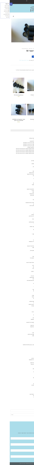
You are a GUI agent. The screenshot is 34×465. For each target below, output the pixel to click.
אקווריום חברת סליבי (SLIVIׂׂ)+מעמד (25, 172)
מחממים (29, 382)
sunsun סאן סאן (26, 383)
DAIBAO (27, 281)
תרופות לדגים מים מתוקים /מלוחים (25, 301)
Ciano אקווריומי (28, 133)
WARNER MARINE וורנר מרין (24, 205)
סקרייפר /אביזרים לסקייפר (24, 326)
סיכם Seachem (26, 178)
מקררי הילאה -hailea (25, 296)
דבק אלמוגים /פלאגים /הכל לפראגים (23, 322)
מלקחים (27, 328)
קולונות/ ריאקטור (28, 272)
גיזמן (30, 136)
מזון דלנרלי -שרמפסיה (25, 163)
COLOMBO (27, 181)
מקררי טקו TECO (26, 298)
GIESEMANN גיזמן (26, 266)
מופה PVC (20, 48)
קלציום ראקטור (28, 274)
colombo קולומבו (26, 368)
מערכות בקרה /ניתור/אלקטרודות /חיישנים (24, 189)
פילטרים (29, 392)
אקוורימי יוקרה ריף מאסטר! (26, 184)
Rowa (28, 196)
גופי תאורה (29, 253)
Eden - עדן (27, 287)
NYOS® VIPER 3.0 (28, 135)
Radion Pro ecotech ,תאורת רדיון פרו (23, 262)
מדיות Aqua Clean (26, 199)
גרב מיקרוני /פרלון (26, 317)
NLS (28, 235)
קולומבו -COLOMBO (25, 219)
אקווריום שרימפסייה (26, 192)
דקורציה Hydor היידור (25, 311)
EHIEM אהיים (27, 400)
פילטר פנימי (29, 169)
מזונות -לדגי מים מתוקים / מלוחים (25, 226)
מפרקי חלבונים (28, 353)
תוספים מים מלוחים (28, 207)
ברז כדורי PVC (26, 343)
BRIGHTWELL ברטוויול (25, 214)
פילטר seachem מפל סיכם (24, 394)
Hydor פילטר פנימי (26, 171)
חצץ (28, 307)
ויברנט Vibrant (26, 210)
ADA (28, 373)
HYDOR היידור (26, 391)
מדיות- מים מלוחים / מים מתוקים (25, 195)
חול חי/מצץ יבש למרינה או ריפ (26, 275)
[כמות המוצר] (30, 56)
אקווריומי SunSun (28, 159)
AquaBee (27, 292)
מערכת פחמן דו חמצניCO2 (26, 332)
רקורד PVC (27, 349)
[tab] (30, 64)
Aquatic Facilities (28, 428)
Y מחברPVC (27, 341)
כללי (30, 168)
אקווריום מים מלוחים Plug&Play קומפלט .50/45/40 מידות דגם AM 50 (17, 150)
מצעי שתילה (29, 365)
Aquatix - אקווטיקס (28, 165)
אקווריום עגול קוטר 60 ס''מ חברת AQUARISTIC (21, 142)
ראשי (31, 48)
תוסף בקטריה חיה (26, 166)
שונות (30, 313)
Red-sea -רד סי (26, 223)
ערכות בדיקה (29, 217)
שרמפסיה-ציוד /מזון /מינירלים (26, 160)
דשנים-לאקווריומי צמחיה (27, 175)
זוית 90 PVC (27, 346)
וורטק (28, 244)
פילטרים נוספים (26, 397)
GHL (28, 259)
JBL (28, 228)
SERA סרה (27, 232)
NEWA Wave (25, 247)
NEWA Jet (25, 290)
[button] (1, 4)
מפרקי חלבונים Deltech (25, 364)
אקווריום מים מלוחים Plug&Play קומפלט (24, 147)
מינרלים (27, 162)
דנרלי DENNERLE (28, 156)
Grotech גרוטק (26, 213)
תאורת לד (27, 260)
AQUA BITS (27, 231)
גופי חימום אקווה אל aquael (24, 193)
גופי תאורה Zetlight (26, 256)
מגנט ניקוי (27, 329)
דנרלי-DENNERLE (26, 183)
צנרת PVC (27, 352)
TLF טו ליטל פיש (26, 204)
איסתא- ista (27, 374)
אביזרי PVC (25, 48)
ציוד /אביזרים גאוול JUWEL (26, 335)
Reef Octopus (26, 286)
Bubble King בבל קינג (25, 358)
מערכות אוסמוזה (28, 401)
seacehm (27, 379)
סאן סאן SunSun (26, 283)
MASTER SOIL (26, 367)
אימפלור (25, 361)
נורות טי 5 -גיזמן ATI (26, 268)
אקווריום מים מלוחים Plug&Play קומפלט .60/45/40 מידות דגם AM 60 (17, 148)
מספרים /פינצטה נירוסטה (25, 325)
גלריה (30, 426)
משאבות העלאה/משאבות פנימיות (25, 277)
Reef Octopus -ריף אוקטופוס (24, 359)
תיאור (30, 64)
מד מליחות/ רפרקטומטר (25, 319)
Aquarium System (26, 289)
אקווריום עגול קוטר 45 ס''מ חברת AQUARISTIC (21, 145)
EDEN (28, 388)
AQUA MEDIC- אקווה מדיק (24, 250)
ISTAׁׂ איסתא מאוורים (25, 295)
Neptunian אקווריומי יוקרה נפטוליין (25, 138)
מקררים (30, 293)
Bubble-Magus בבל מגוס (25, 362)
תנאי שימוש (11, 463)
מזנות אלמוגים (28, 187)
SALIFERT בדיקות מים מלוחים (24, 222)
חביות (28, 320)
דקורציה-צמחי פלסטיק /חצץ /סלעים (25, 304)
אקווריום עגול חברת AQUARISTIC (25, 141)
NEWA (28, 386)
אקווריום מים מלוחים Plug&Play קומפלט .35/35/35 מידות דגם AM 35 (17, 153)
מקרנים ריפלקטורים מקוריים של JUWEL (24, 334)
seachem (27, 198)
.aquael (27, 389)
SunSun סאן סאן (26, 395)
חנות (29, 48)
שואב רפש (27, 331)
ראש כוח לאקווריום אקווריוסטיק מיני (23, 280)
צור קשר (29, 429)
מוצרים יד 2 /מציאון (28, 186)
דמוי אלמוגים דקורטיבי (25, 305)
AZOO (28, 177)
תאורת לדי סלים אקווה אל (24, 257)
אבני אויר (29, 337)
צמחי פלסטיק (26, 308)
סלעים (28, 310)
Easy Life (27, 180)
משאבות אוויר (29, 380)
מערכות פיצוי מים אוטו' (27, 302)
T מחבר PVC (27, 347)
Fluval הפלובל (28, 157)
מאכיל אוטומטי (26, 323)
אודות (30, 423)
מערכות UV (29, 299)
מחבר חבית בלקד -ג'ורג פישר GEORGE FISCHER (21, 344)
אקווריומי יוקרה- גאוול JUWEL (26, 271)
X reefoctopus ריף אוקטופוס (24, 241)
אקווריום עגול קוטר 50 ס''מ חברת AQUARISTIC (21, 144)
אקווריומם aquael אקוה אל (26, 190)
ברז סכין (27, 340)
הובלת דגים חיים (26, 314)
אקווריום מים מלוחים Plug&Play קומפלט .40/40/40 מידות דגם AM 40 (17, 151)
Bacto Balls (27, 201)
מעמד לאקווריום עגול (27, 139)
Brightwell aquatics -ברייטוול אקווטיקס (22, 202)
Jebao (28, 284)
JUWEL (28, 355)
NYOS (28, 356)
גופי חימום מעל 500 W (25, 385)
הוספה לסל (25, 56)
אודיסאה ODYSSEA (26, 265)
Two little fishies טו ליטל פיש (24, 216)
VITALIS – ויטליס (26, 229)
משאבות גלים (29, 238)
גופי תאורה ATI (26, 263)
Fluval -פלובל (27, 398)
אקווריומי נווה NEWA (27, 154)
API (28, 225)
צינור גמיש (27, 316)
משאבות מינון (29, 269)
